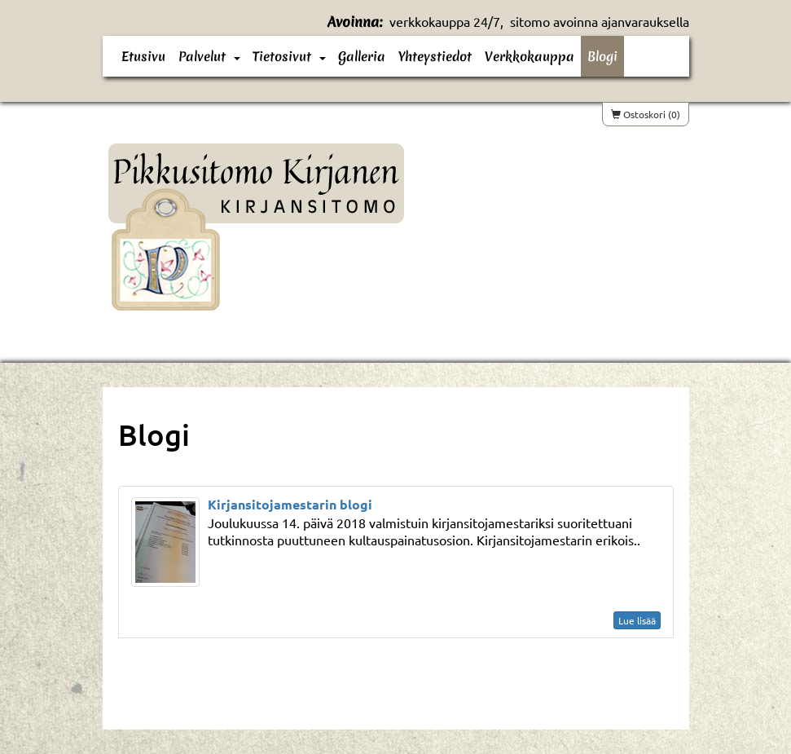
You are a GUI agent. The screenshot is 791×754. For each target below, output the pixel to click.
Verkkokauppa (529, 56)
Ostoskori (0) (645, 114)
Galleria (361, 56)
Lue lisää (637, 620)
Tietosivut (282, 56)
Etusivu (143, 56)
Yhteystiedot (435, 56)
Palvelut (202, 56)
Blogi (602, 56)
